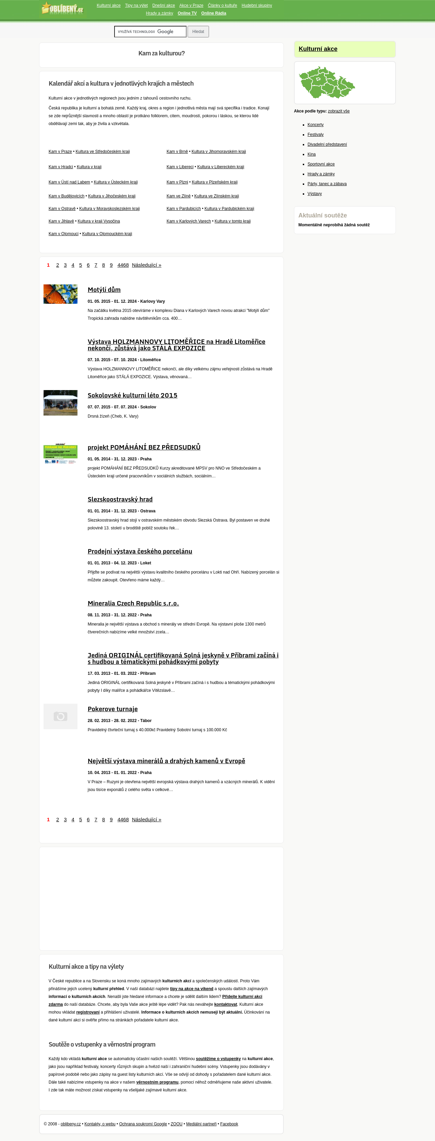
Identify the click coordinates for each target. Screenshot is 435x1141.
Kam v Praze (60, 151)
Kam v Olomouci (64, 233)
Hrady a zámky (159, 13)
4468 (123, 265)
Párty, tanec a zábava (327, 183)
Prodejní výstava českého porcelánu (140, 551)
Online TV (187, 13)
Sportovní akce (321, 164)
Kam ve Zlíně (179, 196)
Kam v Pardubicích (184, 208)
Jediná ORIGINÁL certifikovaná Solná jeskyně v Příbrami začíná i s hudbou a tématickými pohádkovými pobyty (183, 658)
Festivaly (316, 134)
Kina (312, 154)
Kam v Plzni (177, 182)
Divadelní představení (327, 144)
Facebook (229, 1124)
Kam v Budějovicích (66, 196)
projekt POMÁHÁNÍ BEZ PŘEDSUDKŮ (144, 447)
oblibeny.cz (71, 1124)
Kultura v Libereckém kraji (220, 166)
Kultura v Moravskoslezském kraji (109, 208)
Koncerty (316, 124)
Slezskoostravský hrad (120, 499)
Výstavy (315, 193)
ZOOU (176, 1124)
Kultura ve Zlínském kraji (216, 196)
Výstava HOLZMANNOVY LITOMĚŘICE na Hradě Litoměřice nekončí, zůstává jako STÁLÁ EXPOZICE (176, 344)
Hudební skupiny (257, 5)
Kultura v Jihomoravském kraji (219, 151)
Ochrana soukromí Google (143, 1124)
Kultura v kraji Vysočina (99, 221)
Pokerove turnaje (113, 709)
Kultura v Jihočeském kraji (111, 196)
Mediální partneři (201, 1124)
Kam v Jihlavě (61, 221)
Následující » (146, 265)
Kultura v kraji (89, 166)
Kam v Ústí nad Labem (69, 182)
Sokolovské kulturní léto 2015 (132, 395)
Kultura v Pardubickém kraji (229, 208)
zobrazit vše (339, 111)
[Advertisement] (161, 898)
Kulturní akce (109, 5)
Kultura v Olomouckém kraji (107, 233)
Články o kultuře (222, 5)
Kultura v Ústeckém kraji (116, 182)
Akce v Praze (191, 5)
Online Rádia (213, 13)
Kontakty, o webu (100, 1124)
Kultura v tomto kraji (233, 221)
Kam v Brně (177, 151)
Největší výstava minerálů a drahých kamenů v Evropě (166, 761)
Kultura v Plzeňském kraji (215, 182)
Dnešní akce (163, 5)
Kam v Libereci (180, 166)
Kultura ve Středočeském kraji (103, 151)
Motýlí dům (104, 289)
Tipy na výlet (136, 5)
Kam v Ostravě (62, 208)
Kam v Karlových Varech (189, 221)
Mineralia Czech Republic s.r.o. (133, 603)
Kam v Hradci (61, 166)
